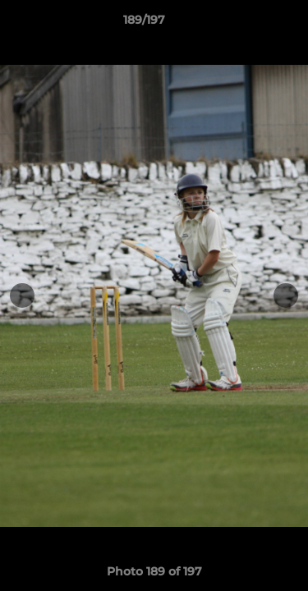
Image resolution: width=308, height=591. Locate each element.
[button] (249, 23)
